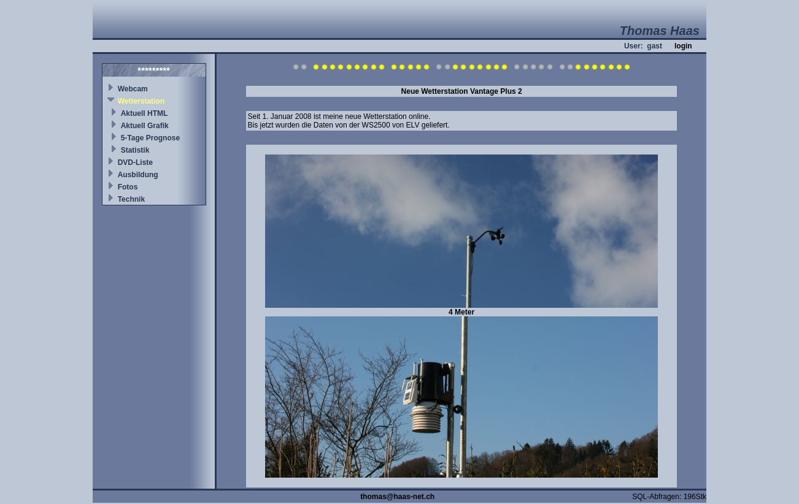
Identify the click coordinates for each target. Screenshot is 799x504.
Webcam (133, 89)
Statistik (135, 150)
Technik (131, 199)
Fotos (128, 187)
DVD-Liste (135, 162)
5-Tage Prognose (150, 138)
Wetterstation (141, 101)
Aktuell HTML (144, 113)
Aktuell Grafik (145, 125)
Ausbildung (138, 174)
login (683, 46)
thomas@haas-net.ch (397, 496)
